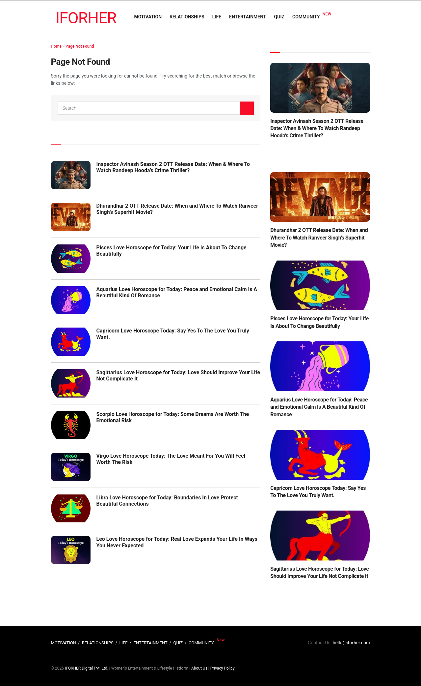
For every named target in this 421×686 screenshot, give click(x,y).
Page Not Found (80, 46)
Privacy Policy (222, 668)
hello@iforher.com (351, 642)
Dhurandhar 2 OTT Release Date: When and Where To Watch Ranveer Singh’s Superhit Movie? (319, 237)
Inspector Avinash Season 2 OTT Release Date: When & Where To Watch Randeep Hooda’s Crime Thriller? (173, 167)
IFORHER (86, 18)
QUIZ (279, 16)
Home (56, 46)
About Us (199, 668)
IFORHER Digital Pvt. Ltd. (86, 668)
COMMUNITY (306, 16)
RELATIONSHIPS (187, 16)
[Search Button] (247, 108)
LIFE (216, 16)
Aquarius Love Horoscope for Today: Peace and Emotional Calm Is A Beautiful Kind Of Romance (319, 407)
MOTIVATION (148, 16)
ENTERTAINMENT (247, 16)
